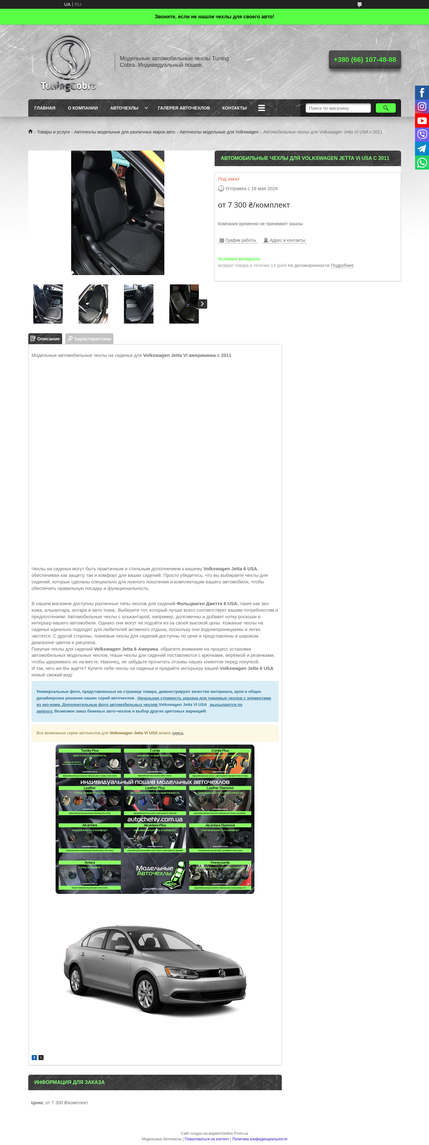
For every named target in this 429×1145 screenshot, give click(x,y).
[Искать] (386, 108)
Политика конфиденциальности (259, 1139)
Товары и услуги (53, 131)
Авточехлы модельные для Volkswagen (219, 131)
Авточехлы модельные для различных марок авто (124, 131)
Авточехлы (124, 107)
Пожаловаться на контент (207, 1139)
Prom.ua (241, 1133)
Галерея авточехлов (184, 107)
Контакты (234, 107)
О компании (83, 107)
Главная (45, 107)
